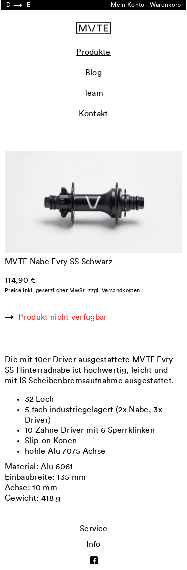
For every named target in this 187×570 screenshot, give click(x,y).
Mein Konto (127, 5)
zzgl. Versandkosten (114, 290)
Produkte (93, 52)
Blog (93, 73)
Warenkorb (165, 5)
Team (93, 93)
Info (93, 544)
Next (138, 160)
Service (93, 529)
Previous (49, 160)
